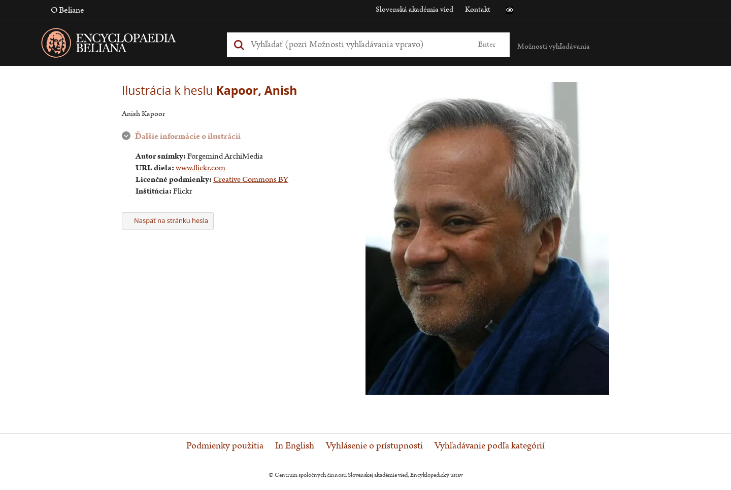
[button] (510, 10)
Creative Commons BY (250, 179)
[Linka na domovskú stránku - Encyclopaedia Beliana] (124, 45)
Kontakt (477, 9)
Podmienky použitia (224, 446)
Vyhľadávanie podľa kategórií (490, 446)
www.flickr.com (200, 168)
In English (294, 446)
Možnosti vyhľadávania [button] (553, 46)
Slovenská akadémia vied (414, 9)
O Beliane (67, 10)
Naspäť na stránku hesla (167, 220)
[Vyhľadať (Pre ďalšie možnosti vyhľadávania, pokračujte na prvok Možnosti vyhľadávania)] (357, 44)
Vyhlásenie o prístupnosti (374, 446)
